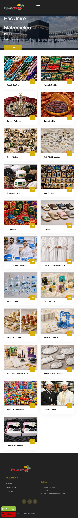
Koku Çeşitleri (49, 301)
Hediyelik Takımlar (14, 337)
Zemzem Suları (13, 301)
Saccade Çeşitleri (51, 85)
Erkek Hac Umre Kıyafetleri (17, 265)
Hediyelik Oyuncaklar (15, 409)
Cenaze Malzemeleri (15, 445)
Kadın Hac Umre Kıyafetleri (54, 265)
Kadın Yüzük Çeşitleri (52, 157)
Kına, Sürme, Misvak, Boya (17, 373)
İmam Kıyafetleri (50, 409)
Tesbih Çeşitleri (13, 85)
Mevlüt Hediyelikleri (51, 337)
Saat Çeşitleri (49, 193)
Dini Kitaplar (12, 229)
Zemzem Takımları (14, 121)
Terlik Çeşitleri (49, 229)
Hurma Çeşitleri (50, 121)
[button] (5, 34)
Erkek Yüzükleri (13, 157)
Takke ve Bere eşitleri (15, 193)
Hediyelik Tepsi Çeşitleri (53, 373)
